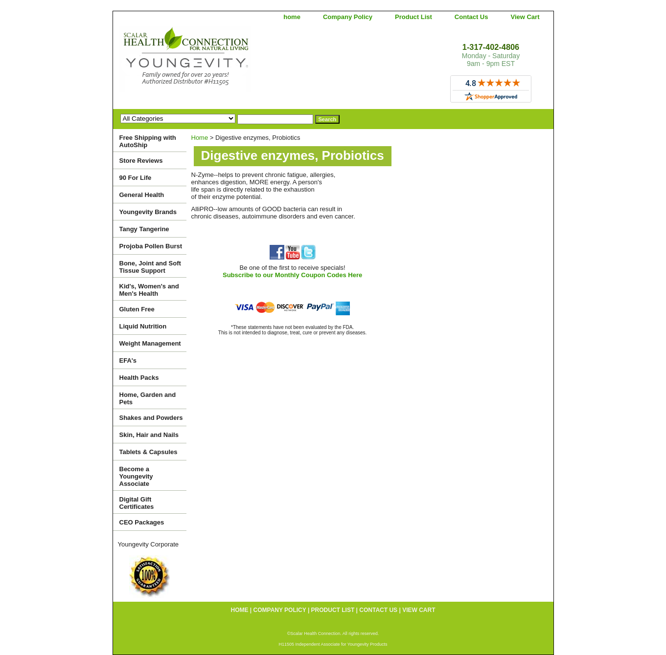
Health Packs (139, 377)
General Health (141, 194)
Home (199, 137)
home (291, 17)
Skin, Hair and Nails (149, 434)
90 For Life (135, 177)
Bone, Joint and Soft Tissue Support (150, 267)
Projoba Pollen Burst (151, 246)
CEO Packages (141, 522)
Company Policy (347, 17)
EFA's (128, 360)
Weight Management (150, 343)
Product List (413, 17)
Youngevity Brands (148, 212)
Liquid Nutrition (143, 326)
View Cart (524, 17)
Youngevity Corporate (148, 544)
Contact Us (471, 17)
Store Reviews (141, 160)
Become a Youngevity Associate (136, 476)
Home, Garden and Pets (147, 398)
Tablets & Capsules (148, 452)
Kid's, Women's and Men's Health (149, 290)
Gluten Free (137, 309)
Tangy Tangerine (144, 229)
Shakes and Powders (151, 417)
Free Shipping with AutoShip (147, 141)
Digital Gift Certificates (136, 503)
